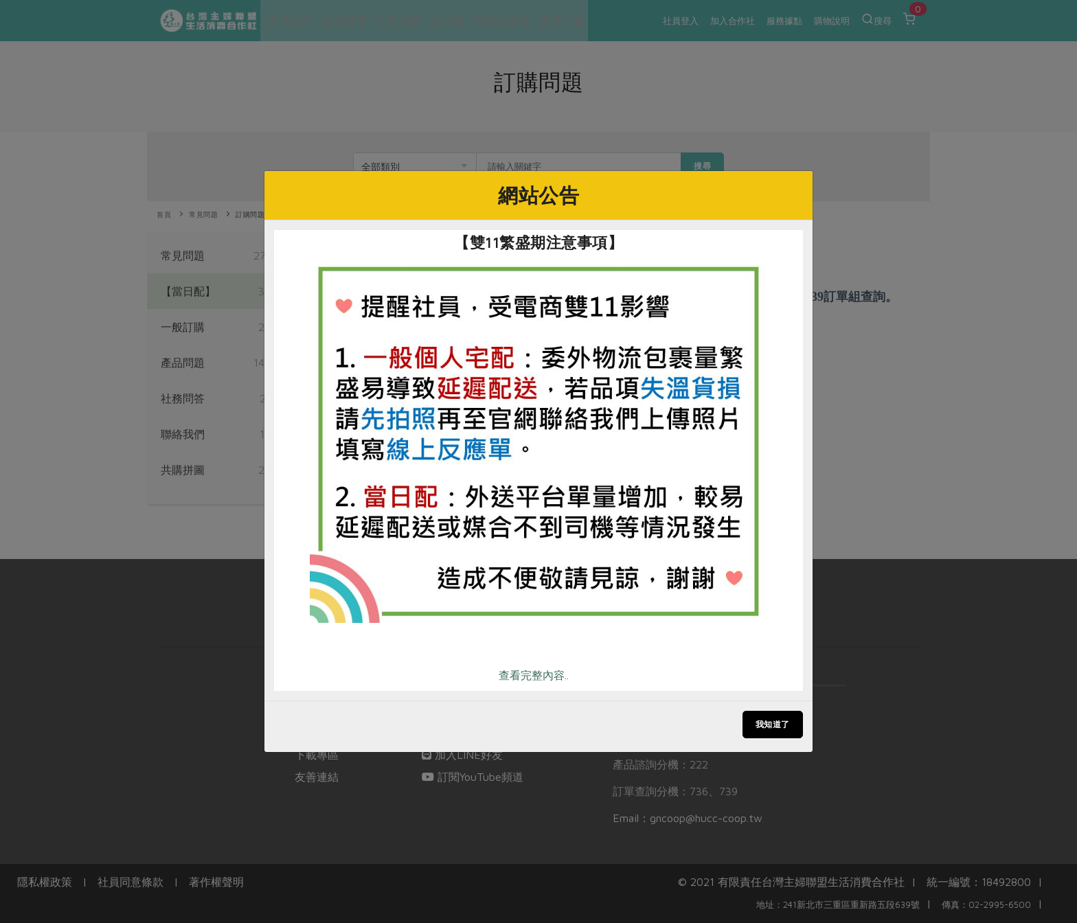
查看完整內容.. (534, 675)
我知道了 (773, 724)
